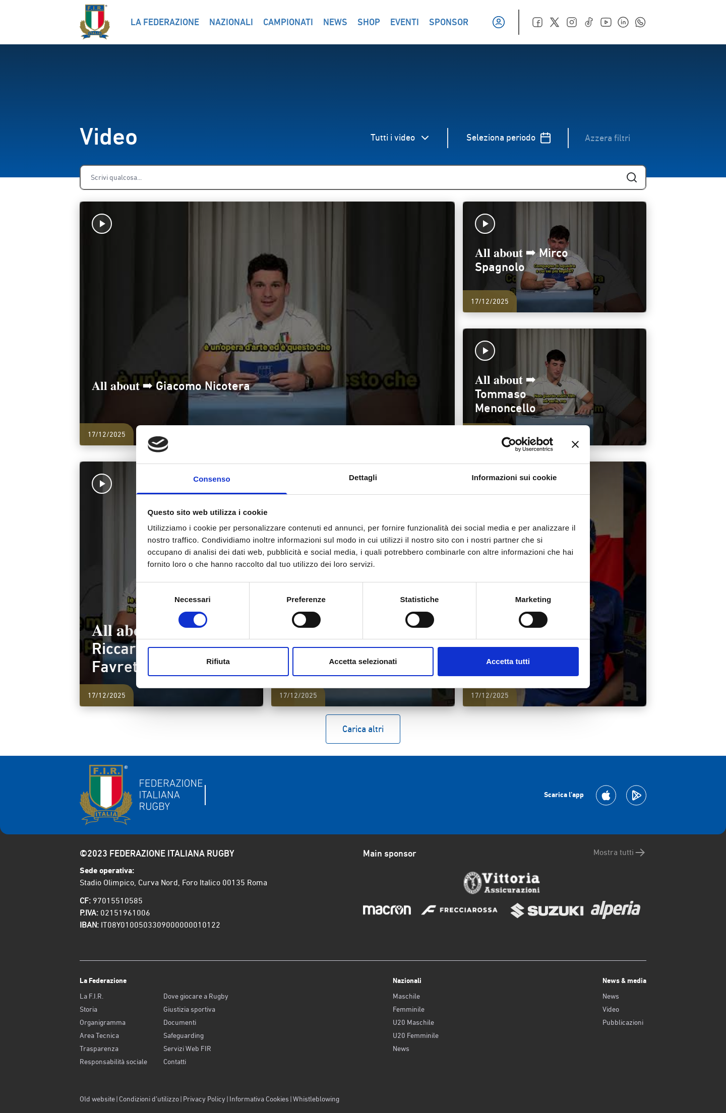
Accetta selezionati (363, 661)
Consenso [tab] (211, 479)
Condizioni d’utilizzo (149, 1099)
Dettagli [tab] (363, 477)
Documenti (179, 1022)
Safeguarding (183, 1035)
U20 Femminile (416, 1035)
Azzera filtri (607, 138)
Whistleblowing (316, 1099)
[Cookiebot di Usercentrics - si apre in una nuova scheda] (509, 444)
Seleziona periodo (509, 138)
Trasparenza (99, 1048)
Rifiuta (218, 661)
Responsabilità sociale (113, 1062)
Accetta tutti (508, 661)
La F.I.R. (91, 996)
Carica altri (363, 729)
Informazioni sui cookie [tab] (514, 477)
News (401, 1048)
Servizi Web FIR (187, 1048)
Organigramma (103, 1022)
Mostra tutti (619, 852)
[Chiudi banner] (575, 444)
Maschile (406, 996)
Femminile (409, 1009)
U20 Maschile (413, 1022)
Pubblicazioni (622, 1022)
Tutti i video (401, 138)
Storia (88, 1009)
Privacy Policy (204, 1099)
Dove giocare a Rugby (195, 996)
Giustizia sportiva (189, 1009)
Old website (97, 1099)
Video (610, 1009)
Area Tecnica (99, 1035)
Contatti (174, 1062)
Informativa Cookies (259, 1099)
